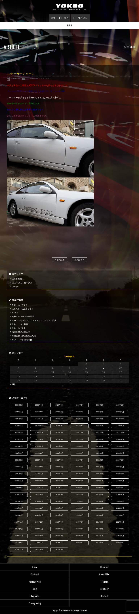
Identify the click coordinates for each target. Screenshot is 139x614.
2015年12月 (120, 542)
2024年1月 (100, 432)
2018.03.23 (15, 78)
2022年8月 (79, 453)
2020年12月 (120, 474)
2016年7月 (100, 536)
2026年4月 (39, 405)
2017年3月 (59, 529)
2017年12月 (120, 515)
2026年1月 (100, 405)
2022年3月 (59, 460)
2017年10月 (39, 522)
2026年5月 (19, 405)
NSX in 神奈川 (20, 305)
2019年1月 (100, 501)
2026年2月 (79, 405)
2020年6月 (120, 481)
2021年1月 (100, 474)
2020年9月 (59, 481)
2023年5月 (19, 446)
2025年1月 (100, 419)
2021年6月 (120, 467)
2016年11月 (18, 536)
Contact (104, 596)
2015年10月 (39, 549)
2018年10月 (39, 508)
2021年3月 (59, 474)
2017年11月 (18, 522)
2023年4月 (39, 446)
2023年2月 (79, 446)
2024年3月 (59, 432)
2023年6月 (120, 439)
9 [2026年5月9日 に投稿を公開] (103, 368)
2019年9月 (59, 494)
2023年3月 (59, 446)
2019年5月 (19, 501)
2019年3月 (59, 501)
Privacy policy (34, 603)
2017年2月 (79, 529)
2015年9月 (59, 549)
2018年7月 (100, 508)
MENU (69, 25)
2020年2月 (79, 487)
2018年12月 (120, 501)
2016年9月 (59, 536)
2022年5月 (19, 460)
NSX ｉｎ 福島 (20, 324)
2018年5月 (19, 515)
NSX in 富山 (19, 328)
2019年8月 (79, 494)
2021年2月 (79, 474)
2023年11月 (18, 439)
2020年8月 (79, 481)
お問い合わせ (53, 18)
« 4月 (12, 384)
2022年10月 (39, 453)
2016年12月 (120, 529)
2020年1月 (100, 487)
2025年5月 (19, 419)
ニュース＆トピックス (35, 78)
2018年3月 (59, 515)
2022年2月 (79, 460)
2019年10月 (39, 494)
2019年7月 (100, 494)
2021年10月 (39, 467)
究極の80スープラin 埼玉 (23, 316)
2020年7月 (100, 481)
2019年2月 (79, 501)
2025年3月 (59, 419)
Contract (34, 574)
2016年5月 (19, 542)
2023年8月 (79, 439)
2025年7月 (100, 412)
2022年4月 (39, 460)
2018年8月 (79, 508)
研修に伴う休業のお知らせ (24, 336)
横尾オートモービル (69, 7)
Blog (35, 589)
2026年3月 (59, 405)
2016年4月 (39, 542)
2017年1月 (100, 529)
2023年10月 (39, 439)
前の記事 (60, 260)
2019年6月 (120, 494)
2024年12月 (120, 419)
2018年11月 (18, 508)
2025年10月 (39, 412)
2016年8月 (79, 536)
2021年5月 (19, 474)
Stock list (104, 567)
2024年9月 (59, 425)
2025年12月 (120, 405)
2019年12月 (120, 487)
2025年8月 (79, 412)
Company (104, 589)
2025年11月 (18, 412)
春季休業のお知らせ (21, 332)
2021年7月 (100, 467)
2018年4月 (39, 515)
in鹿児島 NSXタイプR (22, 309)
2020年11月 (18, 481)
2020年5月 (19, 487)
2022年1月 (100, 460)
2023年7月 (100, 439)
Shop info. (34, 596)
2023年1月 (100, 446)
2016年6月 (120, 536)
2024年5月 (19, 432)
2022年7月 (100, 453)
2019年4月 (39, 501)
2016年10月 (39, 536)
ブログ (48, 78)
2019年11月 (18, 494)
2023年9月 (59, 439)
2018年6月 (120, 508)
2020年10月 (39, 481)
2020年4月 (39, 487)
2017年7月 (100, 522)
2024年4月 (39, 432)
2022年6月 (120, 453)
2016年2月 (79, 542)
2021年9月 (59, 467)
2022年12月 (120, 446)
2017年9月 (59, 522)
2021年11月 (18, 467)
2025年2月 (79, 419)
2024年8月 (79, 425)
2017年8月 (79, 522)
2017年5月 (19, 529)
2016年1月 (100, 542)
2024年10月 (39, 425)
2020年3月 (59, 487)
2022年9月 (59, 453)
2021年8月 (79, 467)
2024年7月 (100, 425)
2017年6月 (120, 522)
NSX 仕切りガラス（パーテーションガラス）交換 (34, 320)
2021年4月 (39, 474)
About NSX (104, 574)
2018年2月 (79, 515)
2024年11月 (18, 425)
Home (34, 567)
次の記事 (79, 260)
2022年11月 (18, 453)
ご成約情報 (17, 279)
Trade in (104, 581)
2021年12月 (120, 460)
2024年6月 (120, 425)
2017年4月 (39, 529)
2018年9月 (59, 508)
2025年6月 (120, 412)
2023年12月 (120, 432)
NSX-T (15, 313)
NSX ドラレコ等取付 (22, 340)
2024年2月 (79, 432)
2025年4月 (39, 419)
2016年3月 (59, 542)
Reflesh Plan (35, 581)
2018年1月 (100, 515)
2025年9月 (59, 412)
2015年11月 (18, 549)
